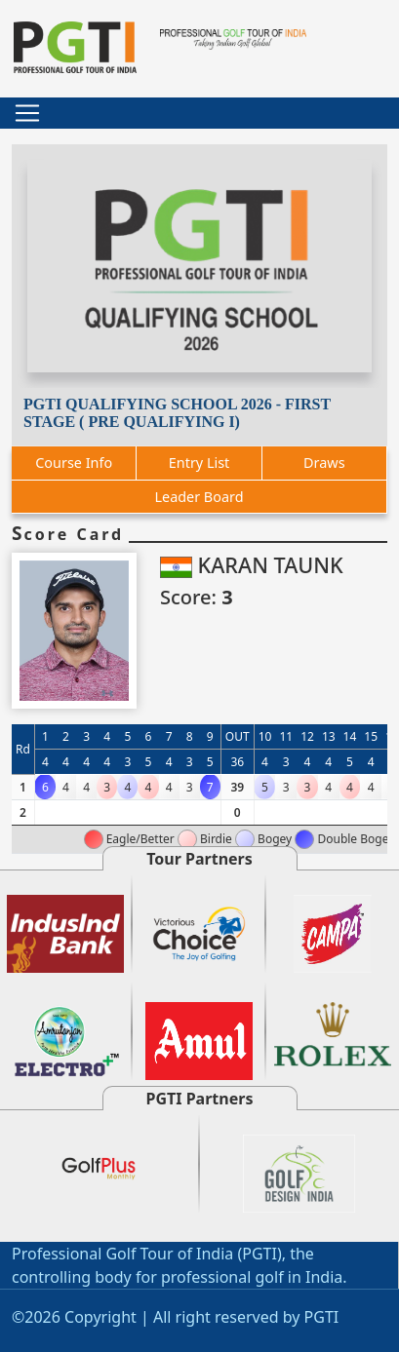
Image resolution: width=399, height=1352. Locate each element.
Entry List (199, 462)
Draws (323, 462)
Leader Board (198, 496)
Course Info (73, 462)
